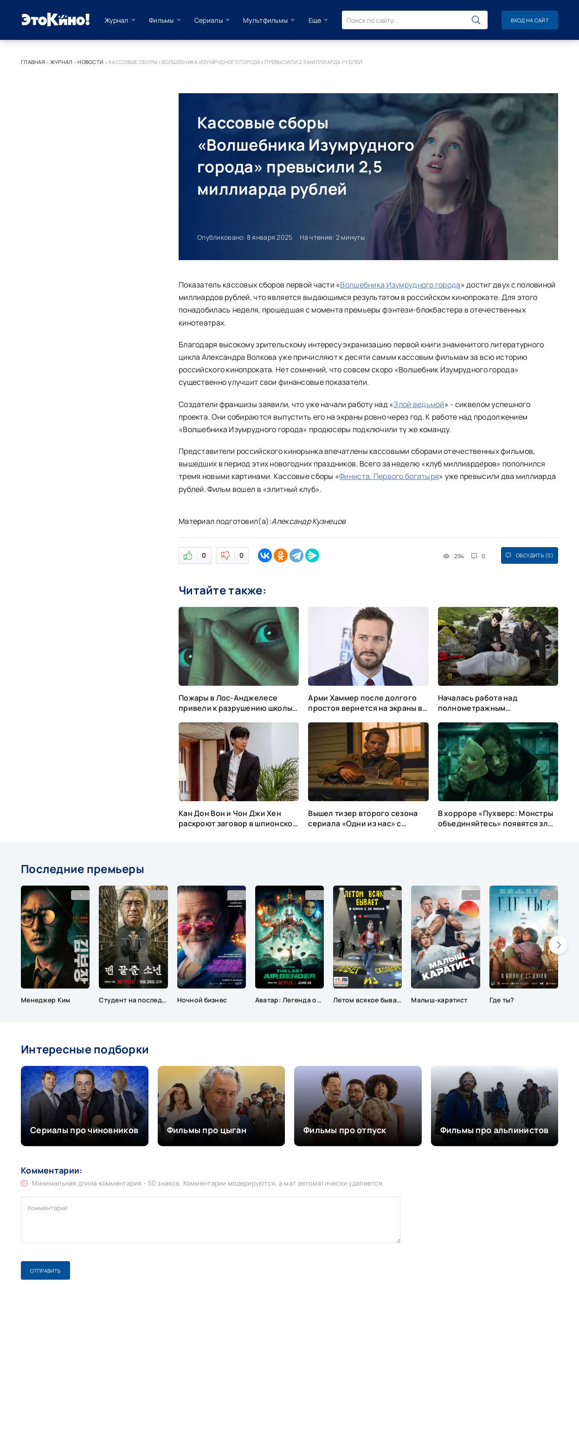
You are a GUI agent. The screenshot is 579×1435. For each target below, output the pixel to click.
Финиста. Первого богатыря (389, 476)
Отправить (45, 1270)
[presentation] (558, 945)
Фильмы (161, 20)
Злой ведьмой (418, 404)
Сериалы (208, 20)
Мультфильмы (265, 20)
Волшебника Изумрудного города (400, 285)
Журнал (116, 20)
